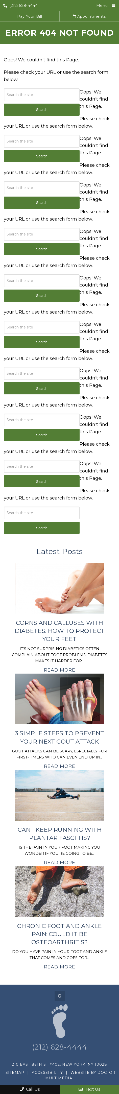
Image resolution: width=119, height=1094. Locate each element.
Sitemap (15, 1072)
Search (41, 528)
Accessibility (47, 1072)
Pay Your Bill (29, 16)
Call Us (30, 1089)
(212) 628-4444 (20, 5)
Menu (102, 5)
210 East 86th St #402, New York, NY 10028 (59, 1064)
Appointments (89, 16)
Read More (59, 670)
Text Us (89, 1089)
